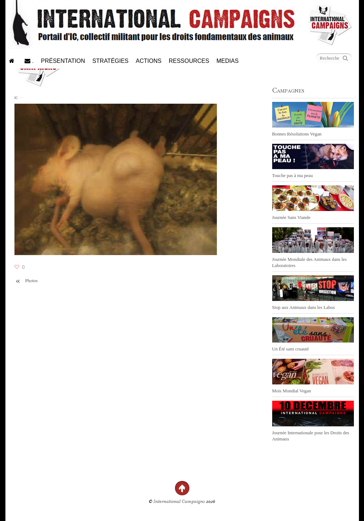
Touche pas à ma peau (292, 175)
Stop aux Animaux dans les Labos (303, 307)
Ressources (189, 61)
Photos (26, 280)
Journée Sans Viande (291, 217)
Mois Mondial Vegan (291, 390)
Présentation (63, 61)
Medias (228, 61)
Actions (149, 61)
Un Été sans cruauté (290, 349)
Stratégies (110, 61)
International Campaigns (179, 501)
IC (16, 97)
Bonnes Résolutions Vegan (297, 134)
